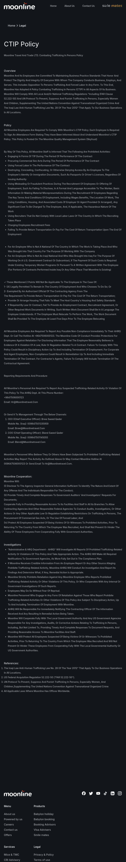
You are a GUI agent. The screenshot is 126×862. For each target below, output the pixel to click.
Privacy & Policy (44, 854)
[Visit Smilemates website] (112, 6)
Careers (9, 824)
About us (9, 814)
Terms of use (42, 860)
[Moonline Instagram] (119, 793)
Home (53, 5)
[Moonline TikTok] (105, 793)
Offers (8, 835)
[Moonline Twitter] (91, 793)
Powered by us (13, 819)
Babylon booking (44, 819)
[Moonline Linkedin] (112, 793)
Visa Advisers (42, 829)
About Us (69, 5)
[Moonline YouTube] (98, 793)
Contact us (11, 829)
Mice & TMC (11, 854)
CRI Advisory (12, 860)
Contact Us (88, 5)
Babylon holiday (44, 814)
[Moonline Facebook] (83, 793)
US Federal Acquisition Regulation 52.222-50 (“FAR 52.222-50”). (39, 677)
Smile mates (41, 835)
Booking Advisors (45, 824)
